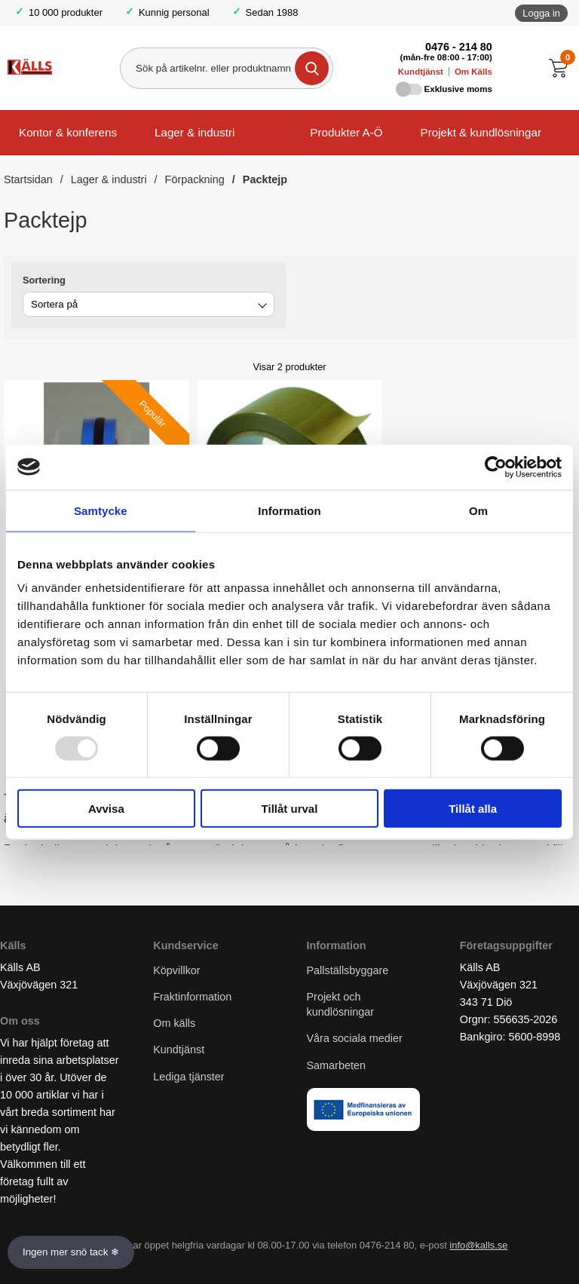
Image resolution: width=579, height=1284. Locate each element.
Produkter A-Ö (346, 132)
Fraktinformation (192, 997)
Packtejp (265, 179)
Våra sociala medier (355, 1038)
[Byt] (261, 306)
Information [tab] (289, 510)
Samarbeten (338, 1065)
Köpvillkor (176, 970)
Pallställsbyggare (348, 970)
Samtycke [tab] (100, 510)
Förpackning (195, 179)
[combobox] (148, 304)
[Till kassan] (562, 68)
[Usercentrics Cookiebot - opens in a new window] (496, 466)
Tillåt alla (473, 808)
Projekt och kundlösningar (341, 1004)
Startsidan (28, 179)
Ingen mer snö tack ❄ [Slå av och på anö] (71, 1252)
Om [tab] (478, 510)
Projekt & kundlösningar (481, 132)
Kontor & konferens (68, 132)
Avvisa (106, 808)
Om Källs (473, 71)
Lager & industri (194, 132)
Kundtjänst (420, 71)
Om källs (174, 1023)
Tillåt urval (290, 808)
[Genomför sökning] (312, 68)
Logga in (541, 13)
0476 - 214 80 (458, 47)
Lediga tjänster (188, 1077)
